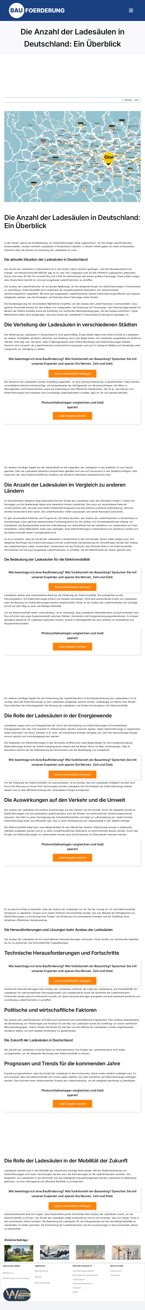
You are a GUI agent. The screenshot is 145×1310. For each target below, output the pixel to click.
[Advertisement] (72, 76)
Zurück (128, 100)
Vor (136, 100)
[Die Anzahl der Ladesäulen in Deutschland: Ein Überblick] (72, 156)
